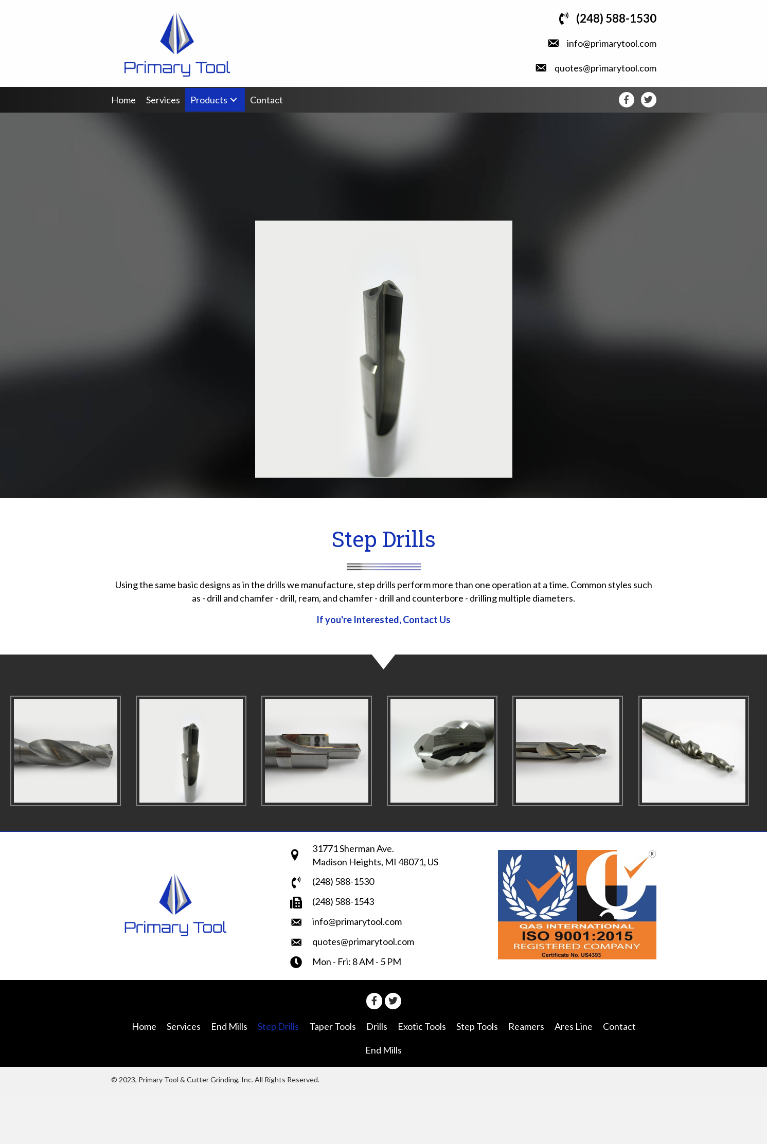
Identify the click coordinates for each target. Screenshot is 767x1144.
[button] (233, 100)
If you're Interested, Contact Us (383, 619)
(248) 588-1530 (616, 18)
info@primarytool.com (611, 43)
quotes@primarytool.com (605, 68)
